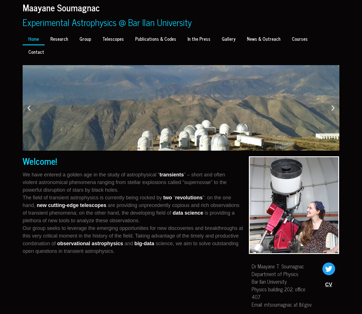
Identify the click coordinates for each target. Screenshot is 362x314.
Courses (300, 38)
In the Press (199, 38)
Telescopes (113, 38)
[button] (176, 146)
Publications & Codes (155, 38)
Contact (36, 51)
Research (59, 38)
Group (85, 38)
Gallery (229, 38)
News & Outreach (264, 38)
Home (33, 38)
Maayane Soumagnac (61, 7)
